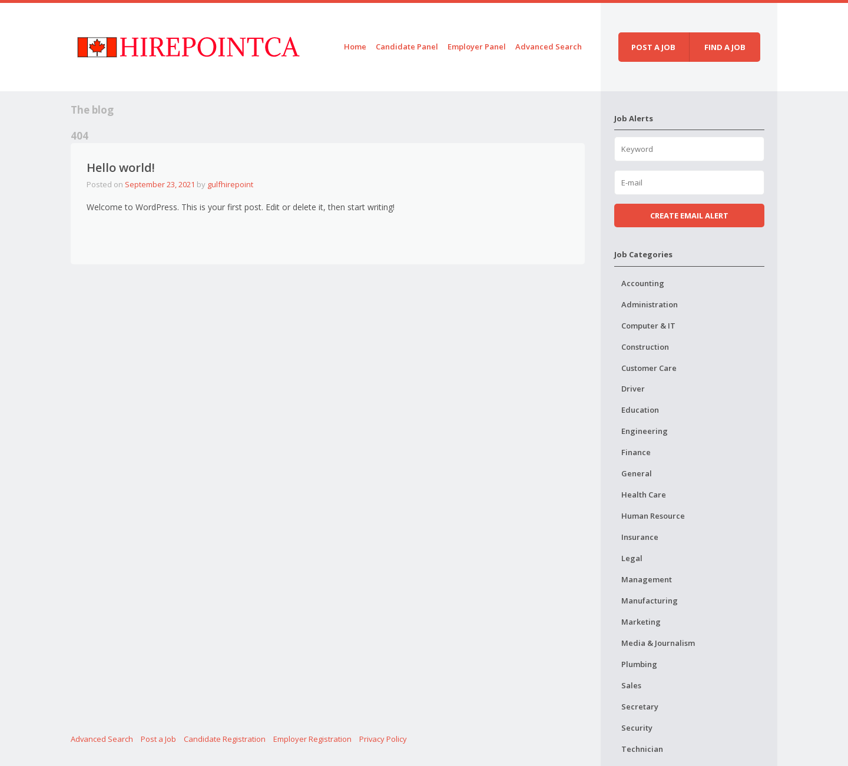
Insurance (639, 537)
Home (355, 46)
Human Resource (653, 515)
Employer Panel (477, 46)
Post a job (653, 47)
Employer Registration (312, 739)
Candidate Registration (225, 739)
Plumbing (639, 664)
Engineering (644, 431)
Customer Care (649, 368)
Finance (636, 452)
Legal (631, 558)
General (636, 473)
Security (636, 727)
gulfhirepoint (230, 184)
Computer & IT (648, 325)
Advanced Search (548, 46)
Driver (633, 388)
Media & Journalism (658, 643)
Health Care (643, 494)
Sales (631, 685)
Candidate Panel (407, 46)
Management (646, 579)
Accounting (642, 283)
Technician (642, 749)
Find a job (725, 47)
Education (640, 409)
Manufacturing (649, 600)
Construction (645, 346)
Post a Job (158, 739)
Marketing (641, 621)
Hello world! (121, 167)
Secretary (639, 706)
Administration (649, 304)
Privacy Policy (383, 739)
